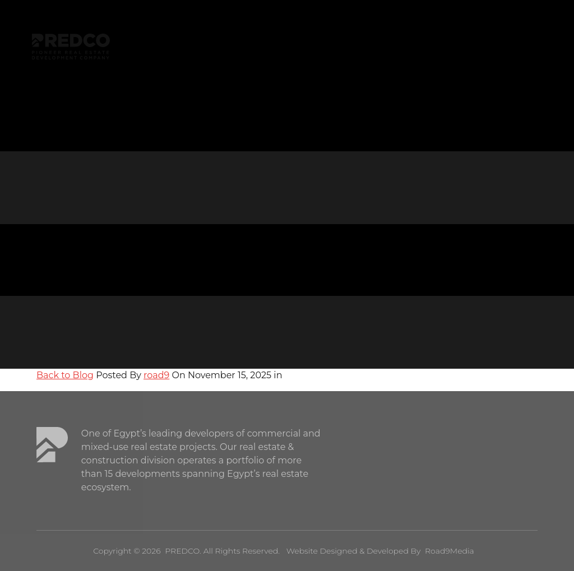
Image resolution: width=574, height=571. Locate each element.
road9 (156, 375)
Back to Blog (65, 375)
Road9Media (449, 551)
